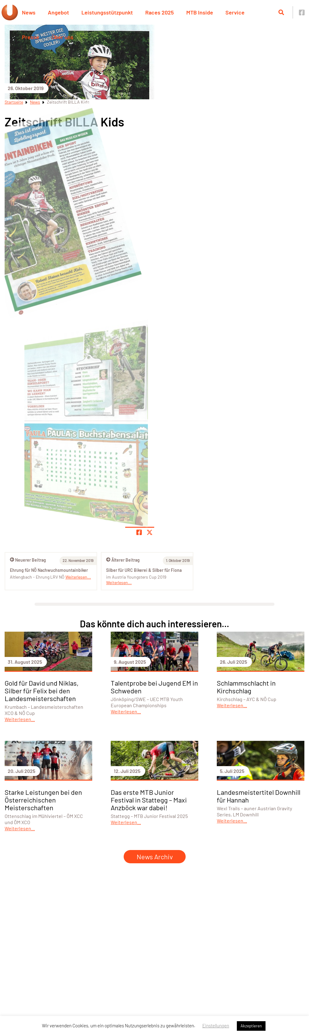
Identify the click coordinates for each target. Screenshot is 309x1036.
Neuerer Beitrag (28, 560)
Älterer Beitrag (123, 560)
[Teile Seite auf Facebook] (139, 532)
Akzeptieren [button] (251, 1025)
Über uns (62, 37)
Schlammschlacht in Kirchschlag (246, 687)
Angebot (58, 12)
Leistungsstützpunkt (107, 12)
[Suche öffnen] (281, 12)
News (28, 12)
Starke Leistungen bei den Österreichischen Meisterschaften (43, 799)
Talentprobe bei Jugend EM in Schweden (154, 687)
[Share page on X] (149, 532)
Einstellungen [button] (215, 1025)
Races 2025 (159, 12)
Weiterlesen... (119, 582)
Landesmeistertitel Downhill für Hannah (258, 796)
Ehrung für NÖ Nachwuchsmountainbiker (49, 570)
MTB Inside (199, 12)
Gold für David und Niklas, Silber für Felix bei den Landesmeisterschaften (42, 690)
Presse (30, 37)
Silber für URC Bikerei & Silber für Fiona (144, 570)
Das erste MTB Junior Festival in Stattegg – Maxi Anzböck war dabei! (149, 799)
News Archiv (155, 856)
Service (235, 12)
